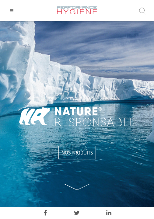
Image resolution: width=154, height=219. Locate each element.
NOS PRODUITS (77, 153)
